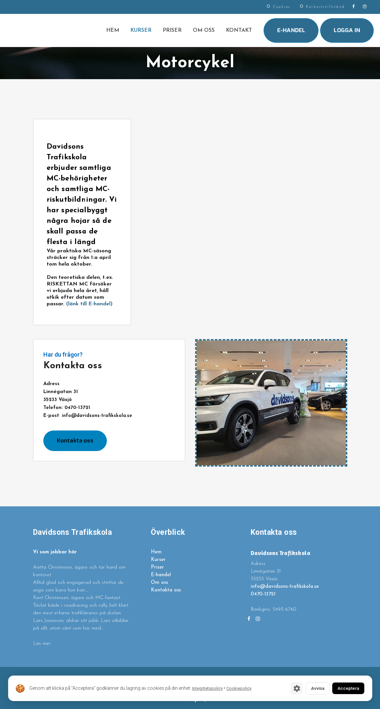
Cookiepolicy (238, 687)
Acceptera (345, 687)
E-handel (291, 30)
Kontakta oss (75, 440)
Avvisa (309, 687)
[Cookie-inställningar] (286, 687)
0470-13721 (263, 594)
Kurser (158, 559)
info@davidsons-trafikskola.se (97, 415)
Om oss (159, 582)
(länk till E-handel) (88, 304)
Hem (156, 552)
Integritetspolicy (207, 687)
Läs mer (42, 643)
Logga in (347, 30)
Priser (157, 567)
